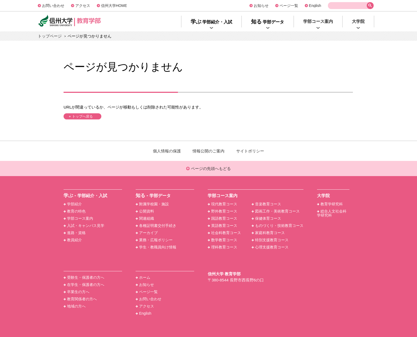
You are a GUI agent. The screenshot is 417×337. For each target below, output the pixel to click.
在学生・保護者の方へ (84, 284)
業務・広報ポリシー (154, 240)
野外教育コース (222, 211)
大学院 (323, 195)
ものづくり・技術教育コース (277, 225)
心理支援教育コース (270, 247)
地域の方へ (75, 306)
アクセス (82, 5)
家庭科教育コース (268, 233)
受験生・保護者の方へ (84, 277)
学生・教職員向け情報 (156, 247)
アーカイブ (147, 233)
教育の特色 (75, 211)
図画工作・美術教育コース (276, 211)
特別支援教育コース (270, 240)
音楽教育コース (266, 204)
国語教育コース (222, 218)
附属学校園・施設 (152, 204)
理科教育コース (222, 247)
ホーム (143, 277)
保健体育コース (266, 218)
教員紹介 (73, 240)
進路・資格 (75, 233)
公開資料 (145, 211)
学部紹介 (73, 204)
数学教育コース (222, 240)
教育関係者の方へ (80, 299)
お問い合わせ (53, 5)
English (315, 5)
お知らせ (261, 5)
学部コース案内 (78, 218)
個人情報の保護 (167, 151)
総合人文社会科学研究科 (332, 213)
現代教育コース (222, 204)
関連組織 (145, 218)
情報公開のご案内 (208, 151)
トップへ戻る (82, 116)
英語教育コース (222, 225)
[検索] (348, 6)
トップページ (50, 36)
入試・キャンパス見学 (84, 225)
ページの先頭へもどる (208, 168)
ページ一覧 (289, 5)
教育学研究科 (330, 204)
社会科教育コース (224, 233)
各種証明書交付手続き (156, 225)
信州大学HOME (114, 5)
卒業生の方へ (76, 292)
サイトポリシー (250, 151)
